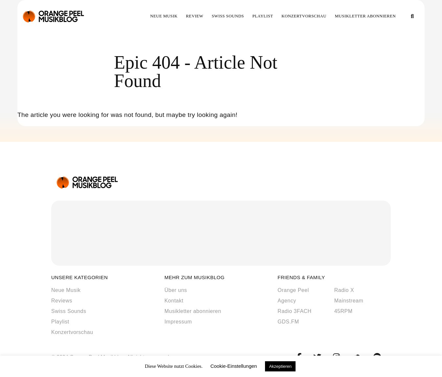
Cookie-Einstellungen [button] (233, 366)
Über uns (176, 290)
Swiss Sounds (228, 16)
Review (194, 16)
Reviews (61, 300)
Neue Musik (164, 16)
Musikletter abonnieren (365, 16)
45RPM (343, 311)
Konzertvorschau (303, 16)
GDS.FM (288, 321)
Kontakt (174, 300)
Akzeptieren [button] (280, 366)
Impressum (178, 321)
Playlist (262, 16)
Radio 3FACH (294, 311)
